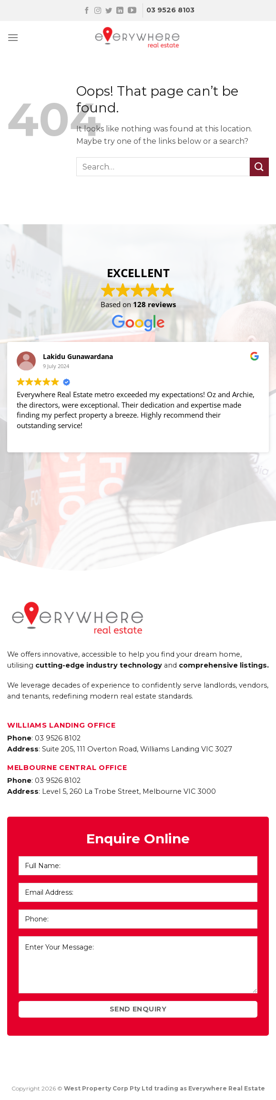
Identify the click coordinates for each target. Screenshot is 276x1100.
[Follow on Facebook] (86, 11)
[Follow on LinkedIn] (119, 11)
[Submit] (259, 167)
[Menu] (13, 37)
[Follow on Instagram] (97, 11)
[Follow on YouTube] (132, 11)
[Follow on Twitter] (108, 11)
